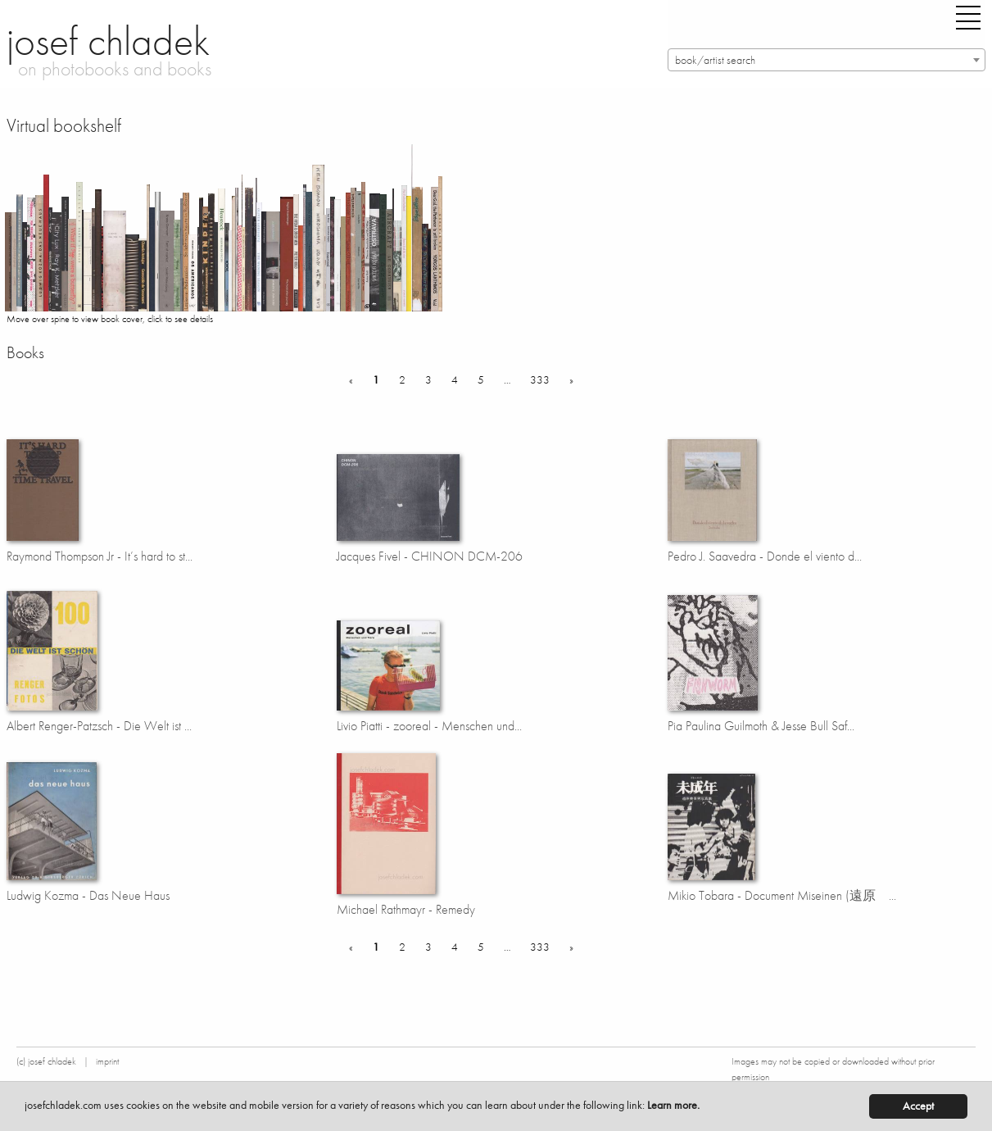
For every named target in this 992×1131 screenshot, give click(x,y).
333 (540, 379)
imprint (107, 1061)
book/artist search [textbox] (715, 60)
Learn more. (673, 1105)
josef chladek (108, 41)
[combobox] (827, 59)
